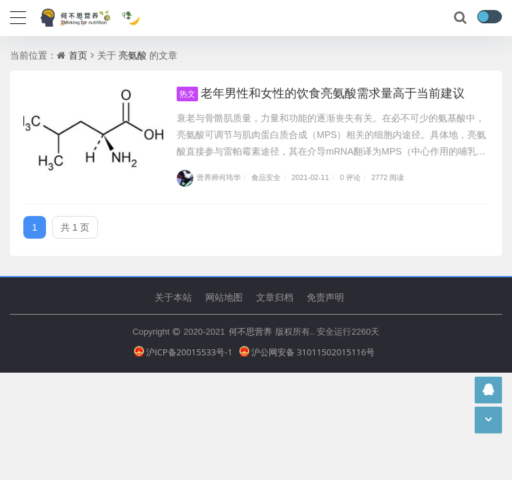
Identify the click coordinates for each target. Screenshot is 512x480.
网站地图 (224, 297)
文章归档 (274, 297)
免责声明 (325, 297)
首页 (78, 55)
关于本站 (173, 297)
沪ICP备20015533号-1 (183, 352)
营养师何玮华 (209, 177)
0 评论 (350, 177)
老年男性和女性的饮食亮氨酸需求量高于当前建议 (321, 93)
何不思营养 (250, 331)
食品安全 (266, 177)
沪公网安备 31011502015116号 (307, 352)
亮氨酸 (133, 55)
